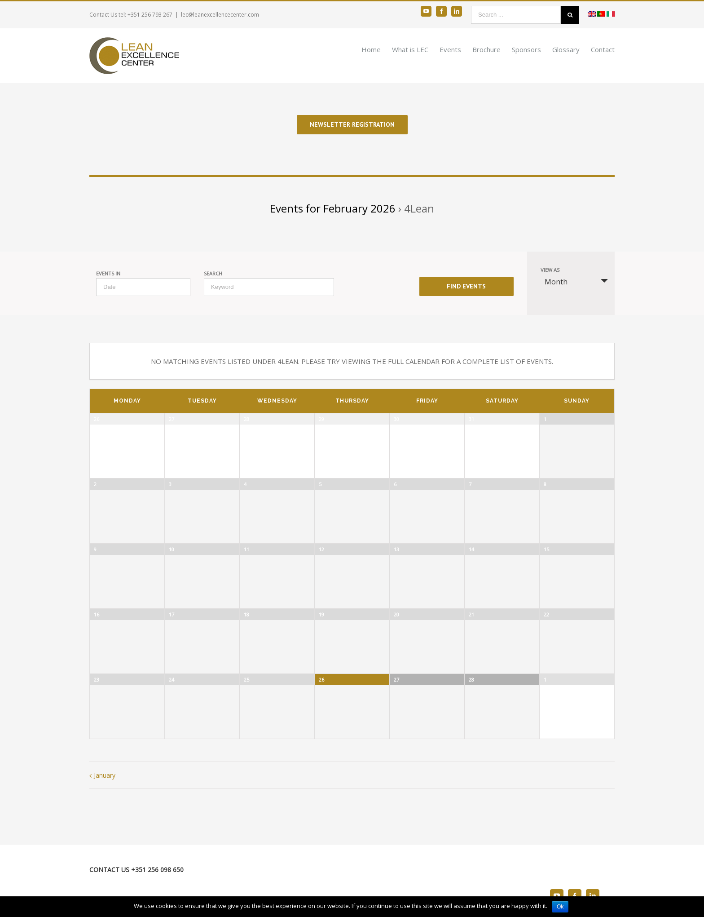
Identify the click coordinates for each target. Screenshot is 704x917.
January (104, 775)
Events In (108, 273)
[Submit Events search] (466, 286)
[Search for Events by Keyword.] (269, 287)
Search (213, 273)
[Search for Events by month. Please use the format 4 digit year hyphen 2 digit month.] (143, 287)
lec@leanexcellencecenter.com (220, 14)
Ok (560, 907)
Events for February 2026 (333, 208)
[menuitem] (376, 49)
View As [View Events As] (550, 269)
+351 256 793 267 (150, 14)
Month (551, 282)
